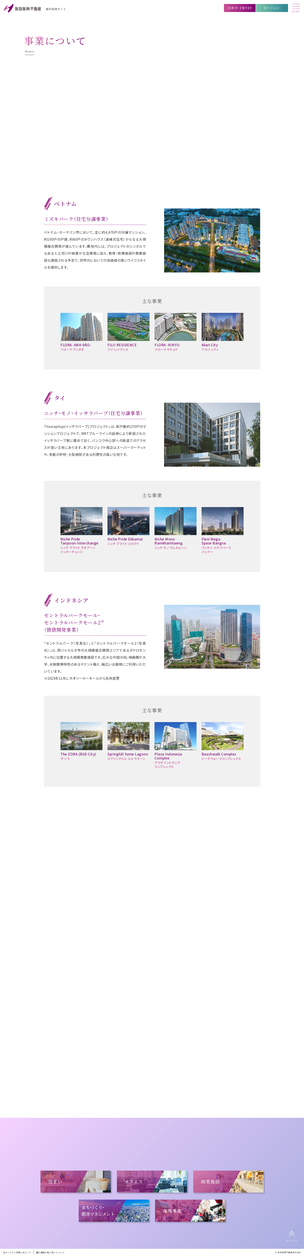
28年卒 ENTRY (239, 8)
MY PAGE (272, 8)
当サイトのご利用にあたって (17, 1252)
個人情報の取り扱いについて (50, 1252)
